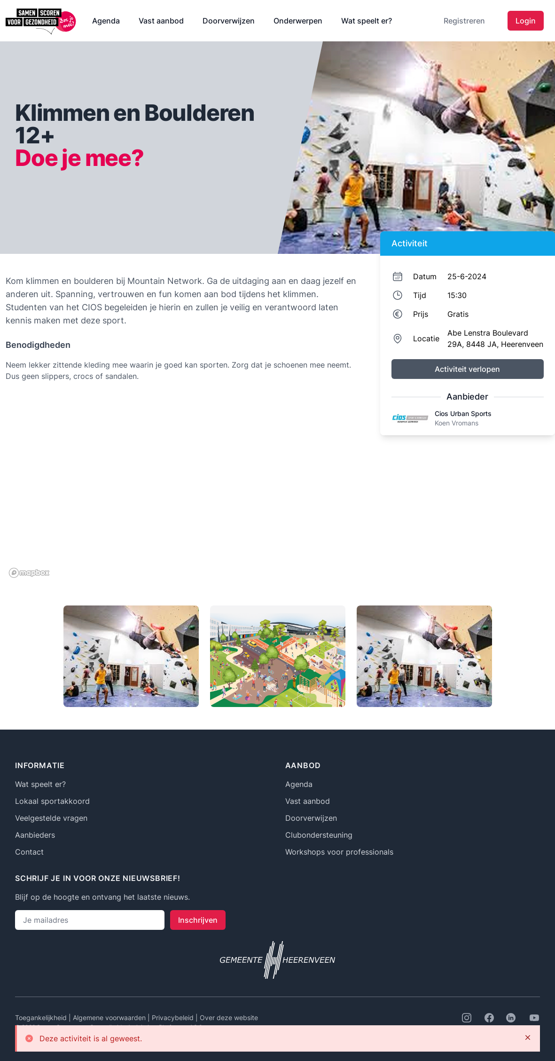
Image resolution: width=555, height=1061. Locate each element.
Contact (29, 852)
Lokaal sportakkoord (52, 801)
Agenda (106, 20)
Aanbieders (35, 835)
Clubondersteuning (318, 835)
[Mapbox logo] (29, 572)
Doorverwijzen (229, 20)
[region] (183, 487)
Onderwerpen (298, 20)
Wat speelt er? (366, 20)
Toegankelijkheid (42, 1018)
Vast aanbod (161, 20)
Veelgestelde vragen (51, 818)
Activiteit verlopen (467, 369)
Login (526, 20)
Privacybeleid (173, 1018)
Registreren (464, 20)
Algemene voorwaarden (110, 1018)
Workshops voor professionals (339, 852)
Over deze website (229, 1018)
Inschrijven (198, 920)
